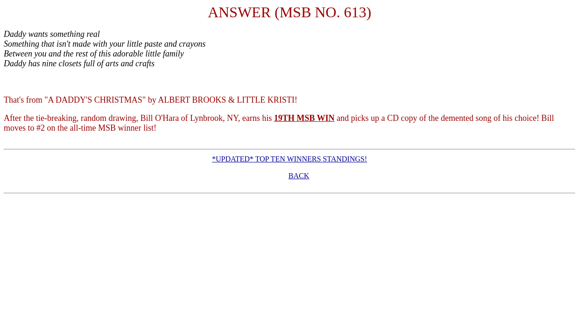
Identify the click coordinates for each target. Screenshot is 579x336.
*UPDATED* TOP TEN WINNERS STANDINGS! (289, 159)
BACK (299, 176)
